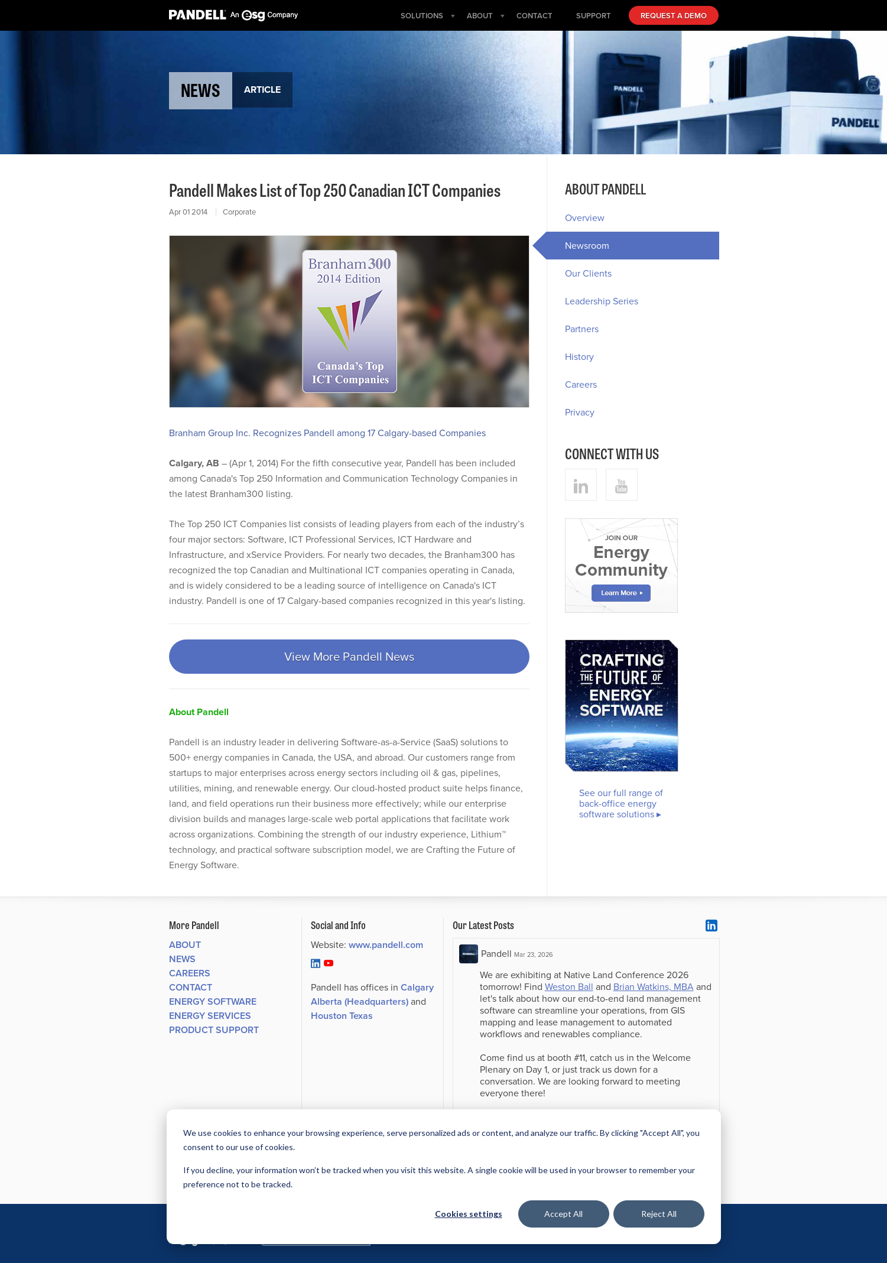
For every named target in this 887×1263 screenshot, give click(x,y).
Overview (585, 218)
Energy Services (210, 1015)
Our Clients (588, 273)
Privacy (579, 412)
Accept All (563, 1214)
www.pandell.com (386, 945)
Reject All (659, 1214)
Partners (582, 329)
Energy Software (212, 1001)
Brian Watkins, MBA (653, 986)
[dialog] (444, 1176)
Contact (190, 987)
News (182, 959)
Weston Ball (569, 986)
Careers (581, 384)
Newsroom (578, 245)
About (185, 945)
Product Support (214, 1030)
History (579, 356)
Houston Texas (342, 1015)
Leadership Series (601, 301)
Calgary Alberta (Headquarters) (372, 994)
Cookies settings (468, 1214)
